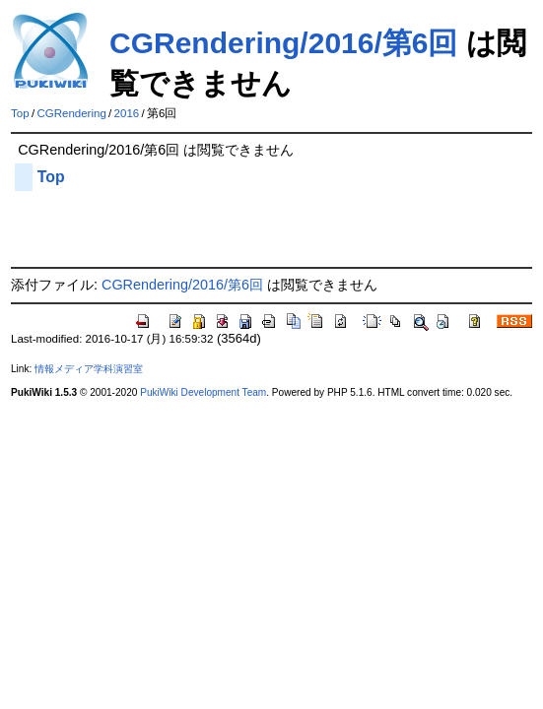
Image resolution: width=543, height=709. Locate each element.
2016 (127, 113)
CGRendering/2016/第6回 (283, 43)
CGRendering (70, 113)
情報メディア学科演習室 (88, 368)
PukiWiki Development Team (203, 392)
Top (20, 113)
